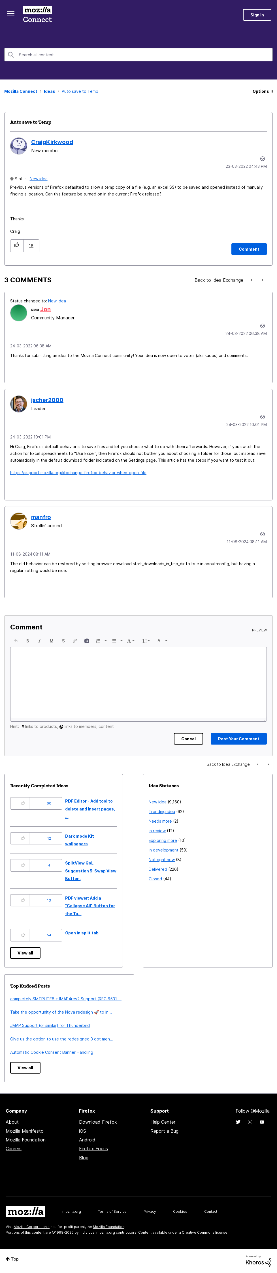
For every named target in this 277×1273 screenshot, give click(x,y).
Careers (14, 1148)
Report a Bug (164, 1131)
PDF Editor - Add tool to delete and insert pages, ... (90, 809)
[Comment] (249, 249)
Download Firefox (98, 1122)
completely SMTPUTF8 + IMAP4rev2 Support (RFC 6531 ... (66, 998)
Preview (259, 630)
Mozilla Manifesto (25, 1131)
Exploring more (163, 840)
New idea (39, 178)
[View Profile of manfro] (41, 517)
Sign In (257, 14)
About (12, 1122)
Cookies (180, 1211)
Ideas (49, 91)
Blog (83, 1157)
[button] (17, 246)
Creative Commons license (204, 1232)
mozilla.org (71, 1211)
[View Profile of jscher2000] (47, 400)
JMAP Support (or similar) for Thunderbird (50, 1025)
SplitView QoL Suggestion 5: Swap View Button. (90, 871)
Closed (155, 878)
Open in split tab (82, 932)
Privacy (150, 1211)
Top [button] (15, 1259)
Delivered (158, 869)
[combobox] (138, 54)
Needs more (160, 821)
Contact (210, 1211)
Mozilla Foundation (26, 1140)
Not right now (162, 859)
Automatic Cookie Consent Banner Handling (51, 1052)
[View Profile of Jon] (45, 309)
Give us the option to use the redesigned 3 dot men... (61, 1039)
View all (25, 953)
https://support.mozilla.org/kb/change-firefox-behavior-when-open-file (78, 472)
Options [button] (261, 91)
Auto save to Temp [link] (80, 91)
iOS (82, 1131)
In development (163, 850)
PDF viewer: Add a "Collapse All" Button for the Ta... (90, 906)
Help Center (162, 1122)
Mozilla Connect (37, 15)
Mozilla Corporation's (32, 1227)
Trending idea (162, 811)
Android (87, 1140)
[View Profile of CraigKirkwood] (52, 142)
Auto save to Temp (30, 122)
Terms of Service (112, 1211)
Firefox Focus (93, 1148)
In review (157, 830)
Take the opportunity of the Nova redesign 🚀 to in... (61, 1012)
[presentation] (16, 641)
